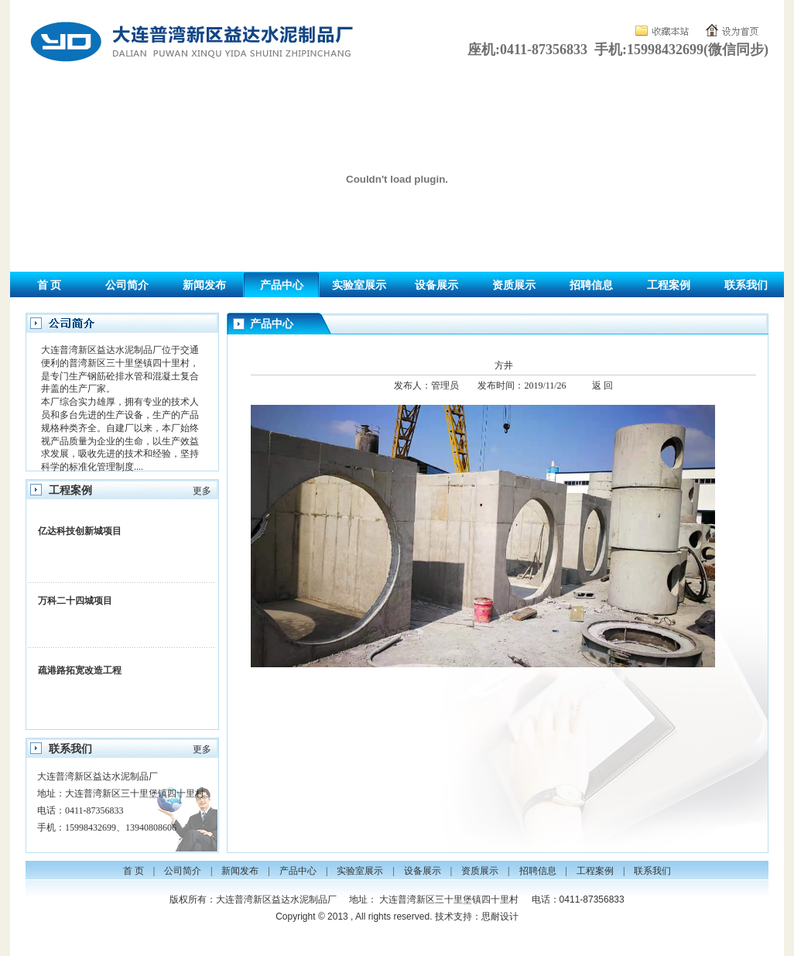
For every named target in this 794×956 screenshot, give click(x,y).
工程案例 (668, 285)
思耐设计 (499, 916)
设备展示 (436, 285)
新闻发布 (204, 285)
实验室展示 (359, 285)
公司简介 (127, 285)
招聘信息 (591, 285)
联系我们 (746, 285)
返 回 (602, 385)
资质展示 (514, 285)
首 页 (49, 285)
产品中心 (281, 285)
